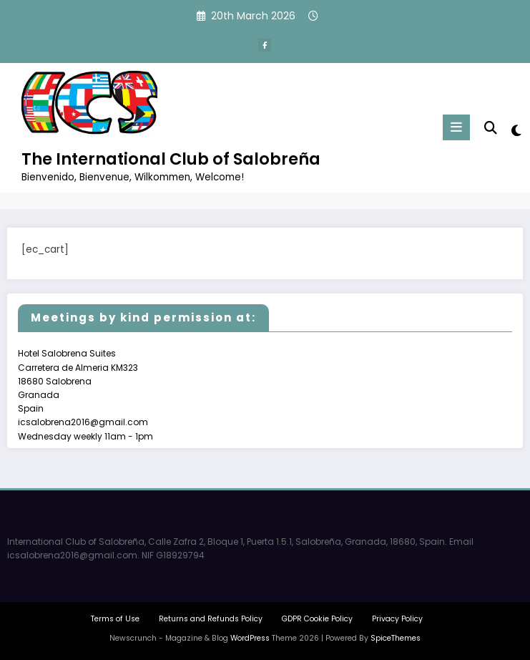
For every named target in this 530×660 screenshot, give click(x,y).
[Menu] (456, 127)
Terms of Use (115, 618)
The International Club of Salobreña (170, 158)
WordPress (250, 638)
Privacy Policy (397, 618)
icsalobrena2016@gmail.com (83, 422)
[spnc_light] (515, 130)
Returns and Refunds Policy (210, 618)
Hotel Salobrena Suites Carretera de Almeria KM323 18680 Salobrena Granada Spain (78, 380)
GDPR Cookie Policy (317, 618)
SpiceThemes (395, 638)
